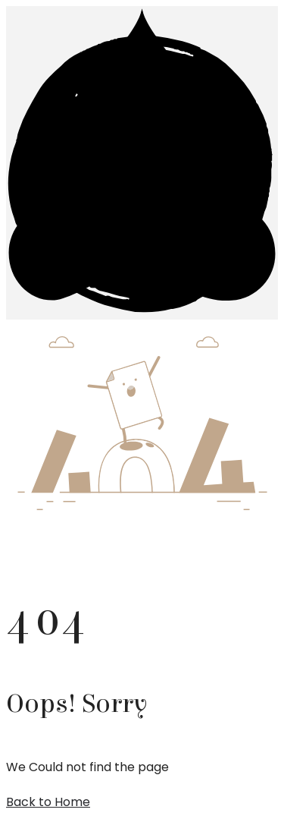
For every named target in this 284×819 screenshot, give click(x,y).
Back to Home (48, 802)
